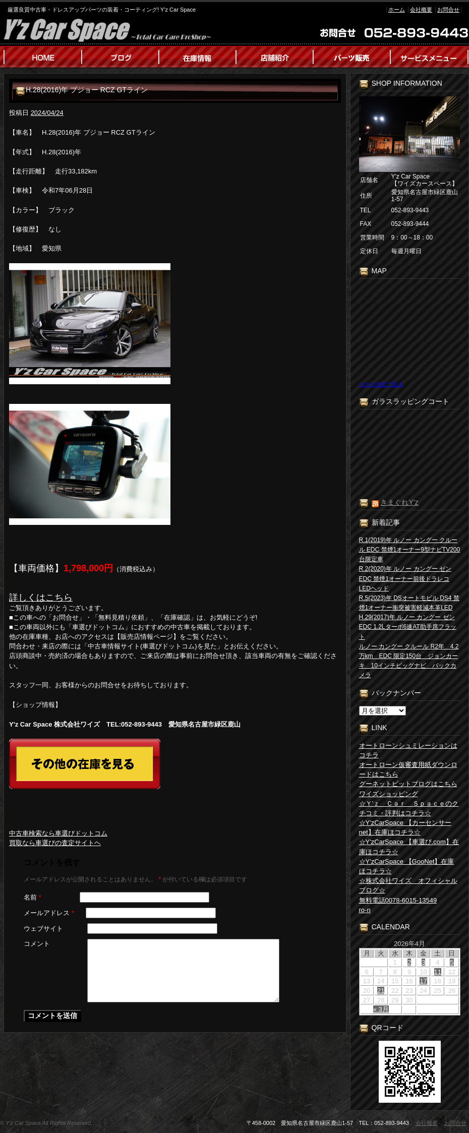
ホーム (396, 10)
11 (437, 972)
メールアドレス (49, 913)
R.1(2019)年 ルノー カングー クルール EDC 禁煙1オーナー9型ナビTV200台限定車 (409, 549)
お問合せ (448, 10)
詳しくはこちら (41, 597)
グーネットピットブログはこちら (408, 784)
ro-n (365, 910)
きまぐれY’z (399, 502)
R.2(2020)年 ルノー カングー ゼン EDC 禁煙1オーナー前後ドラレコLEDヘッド (405, 578)
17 (423, 981)
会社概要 (421, 10)
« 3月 (381, 1009)
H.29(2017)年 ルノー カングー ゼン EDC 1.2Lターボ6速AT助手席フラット (407, 627)
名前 (32, 897)
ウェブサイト (43, 928)
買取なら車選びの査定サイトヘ (55, 843)
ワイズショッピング (388, 794)
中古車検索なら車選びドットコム (58, 833)
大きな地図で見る (381, 384)
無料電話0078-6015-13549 (398, 900)
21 (380, 990)
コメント (37, 943)
